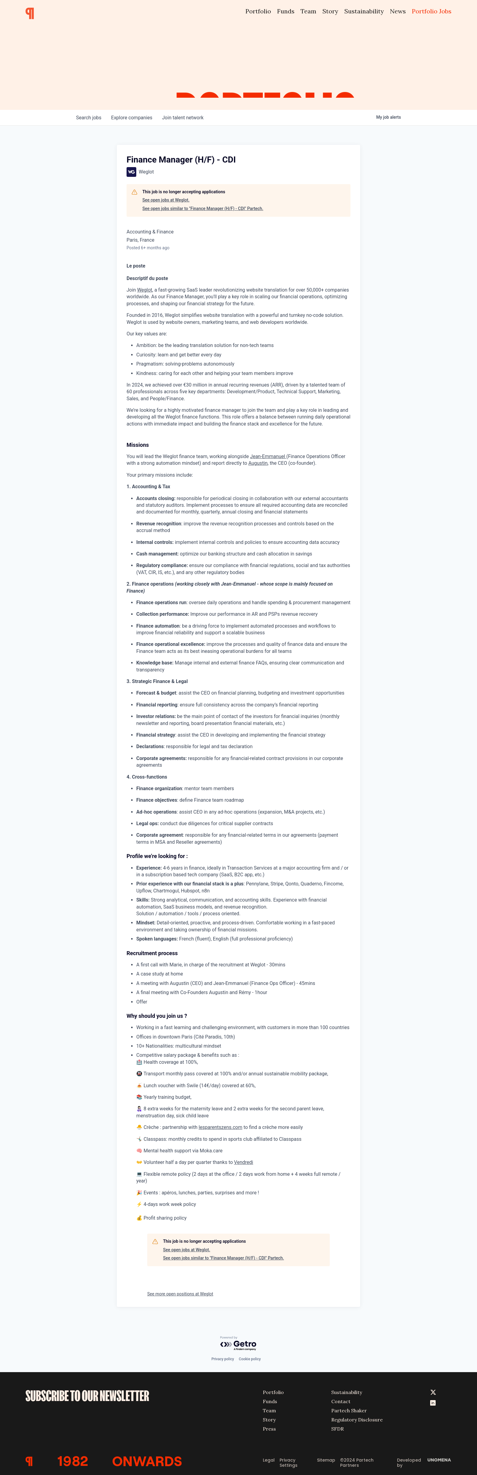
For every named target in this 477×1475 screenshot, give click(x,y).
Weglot (144, 290)
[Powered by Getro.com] (238, 1343)
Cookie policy (250, 1359)
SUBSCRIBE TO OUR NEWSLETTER (87, 1396)
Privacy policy (222, 1359)
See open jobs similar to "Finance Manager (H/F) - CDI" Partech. (202, 208)
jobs (88, 118)
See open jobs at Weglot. (166, 200)
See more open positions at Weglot (180, 1293)
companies (131, 118)
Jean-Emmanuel (268, 456)
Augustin (257, 463)
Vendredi (243, 1162)
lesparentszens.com (220, 1127)
